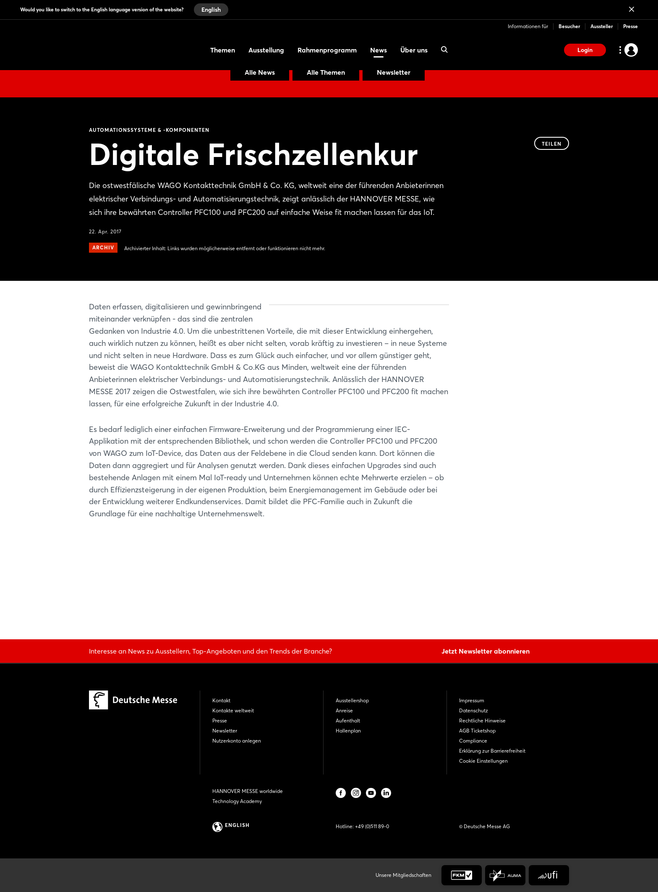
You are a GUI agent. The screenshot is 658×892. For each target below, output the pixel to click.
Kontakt (221, 700)
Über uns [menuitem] (414, 50)
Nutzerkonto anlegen (236, 741)
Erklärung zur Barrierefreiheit (492, 751)
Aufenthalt (348, 720)
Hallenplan (348, 730)
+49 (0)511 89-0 (372, 826)
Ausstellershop (352, 700)
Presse (630, 26)
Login (585, 50)
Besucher (569, 26)
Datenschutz (473, 710)
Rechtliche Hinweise (482, 720)
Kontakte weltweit (233, 710)
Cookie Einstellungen (483, 761)
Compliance (473, 741)
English (211, 9)
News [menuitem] (378, 50)
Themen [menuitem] (222, 50)
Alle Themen (326, 72)
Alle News (260, 72)
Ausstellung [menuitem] (266, 50)
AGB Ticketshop (477, 730)
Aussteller (601, 26)
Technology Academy (237, 801)
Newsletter (393, 72)
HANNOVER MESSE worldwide (247, 791)
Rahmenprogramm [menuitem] (327, 50)
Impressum (471, 700)
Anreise (344, 710)
